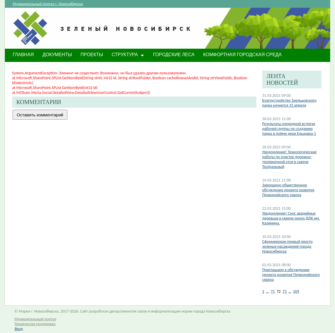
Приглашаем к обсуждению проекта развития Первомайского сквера (291, 274)
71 (273, 291)
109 (296, 291)
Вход (19, 328)
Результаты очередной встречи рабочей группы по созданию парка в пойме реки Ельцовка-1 (289, 128)
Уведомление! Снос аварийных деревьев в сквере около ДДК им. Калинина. (291, 218)
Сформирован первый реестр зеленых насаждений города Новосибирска (287, 246)
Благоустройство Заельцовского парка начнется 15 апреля (289, 103)
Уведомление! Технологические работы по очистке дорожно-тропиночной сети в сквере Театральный (289, 159)
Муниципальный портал (35, 319)
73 (285, 291)
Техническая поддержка (35, 323)
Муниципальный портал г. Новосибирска (48, 3)
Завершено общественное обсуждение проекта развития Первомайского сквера (288, 190)
